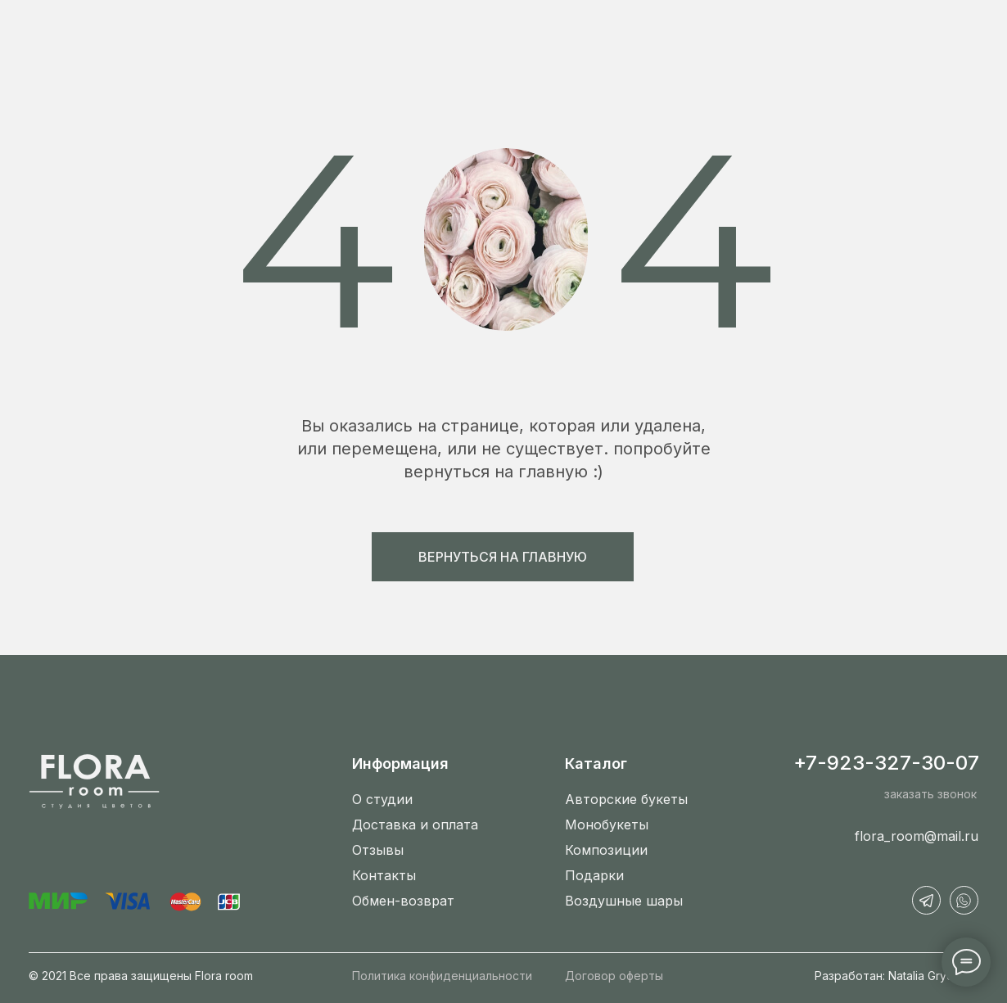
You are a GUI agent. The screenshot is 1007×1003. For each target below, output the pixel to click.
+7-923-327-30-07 (886, 763)
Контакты (384, 875)
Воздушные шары (624, 900)
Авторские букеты (626, 799)
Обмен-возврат (403, 900)
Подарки (594, 875)
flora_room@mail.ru (916, 836)
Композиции (606, 850)
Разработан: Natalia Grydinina (896, 976)
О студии (382, 799)
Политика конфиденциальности (442, 976)
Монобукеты (606, 824)
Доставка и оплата (415, 824)
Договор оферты (614, 976)
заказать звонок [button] (930, 794)
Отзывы (378, 850)
